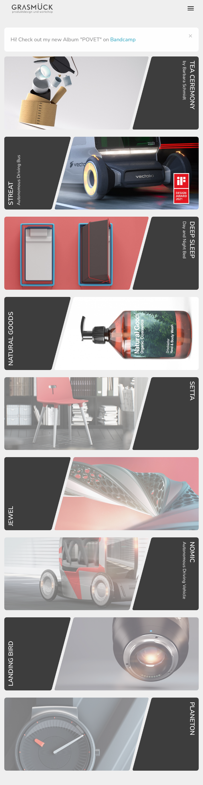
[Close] (190, 35)
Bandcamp (123, 39)
